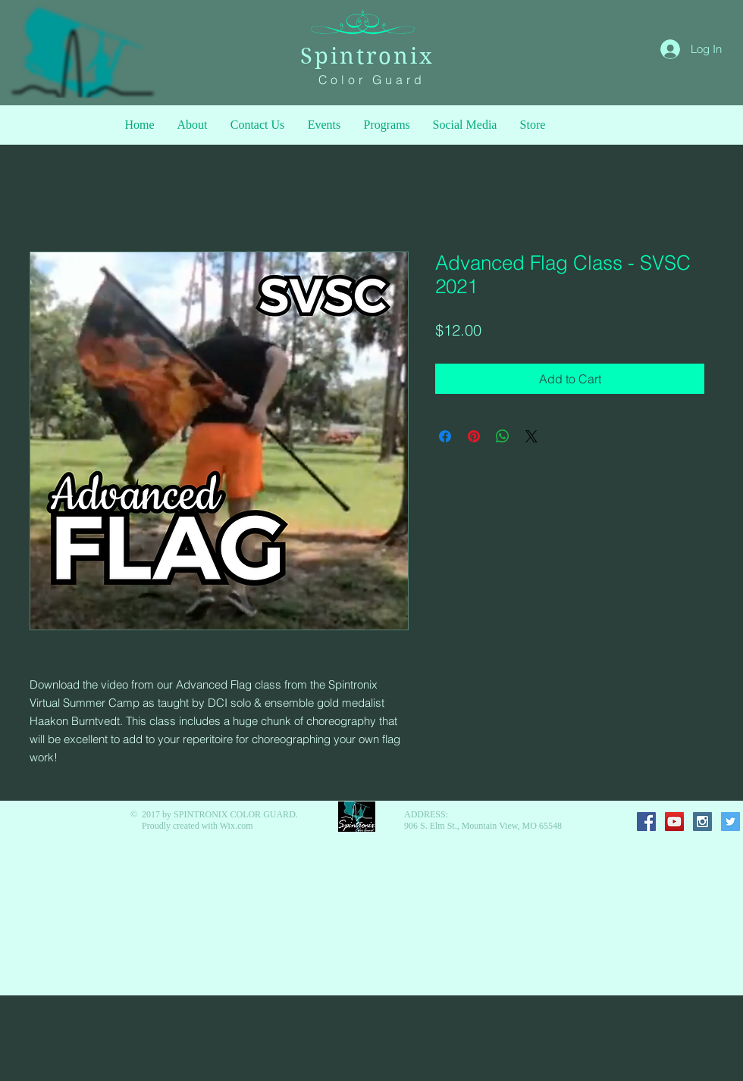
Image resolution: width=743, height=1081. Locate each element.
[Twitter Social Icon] (730, 821)
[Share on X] (531, 436)
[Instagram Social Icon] (702, 821)
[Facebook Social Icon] (646, 821)
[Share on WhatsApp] (503, 436)
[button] (387, 125)
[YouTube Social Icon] (674, 821)
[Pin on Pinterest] (474, 436)
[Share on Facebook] (445, 436)
